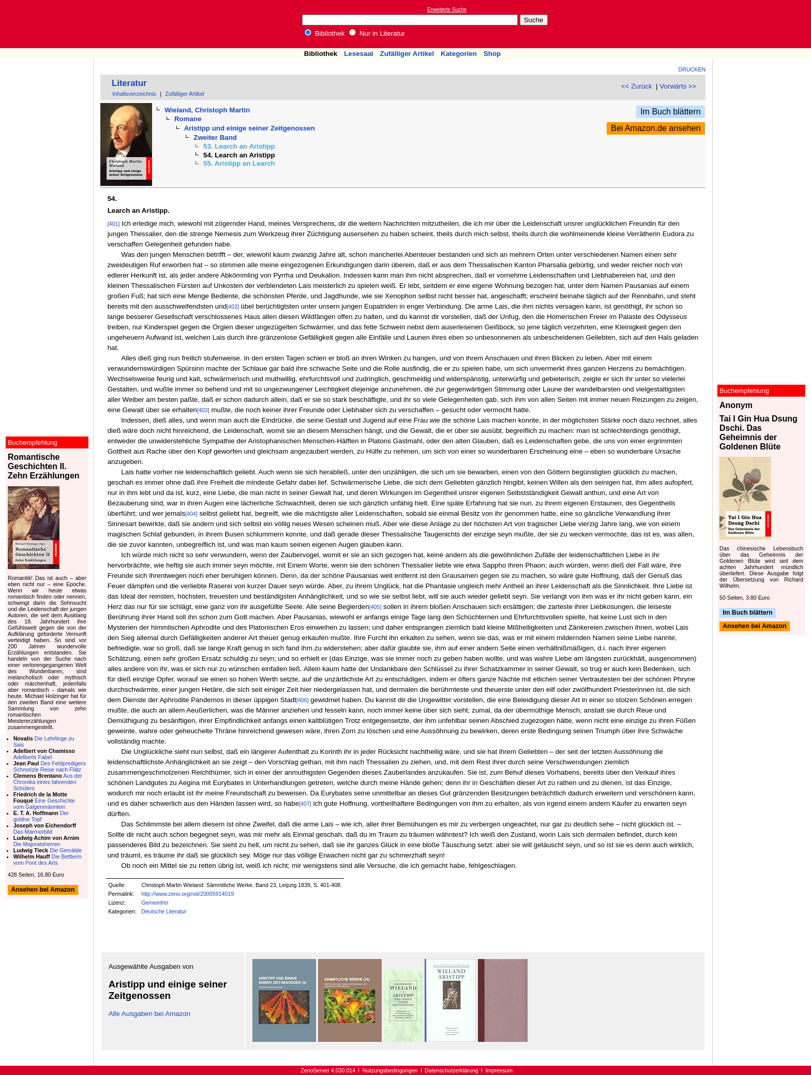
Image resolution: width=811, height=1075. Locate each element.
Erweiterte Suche (447, 9)
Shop (492, 53)
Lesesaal (358, 53)
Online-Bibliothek (49, 24)
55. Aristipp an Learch (239, 163)
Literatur (129, 83)
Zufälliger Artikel (407, 53)
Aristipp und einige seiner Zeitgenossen (249, 128)
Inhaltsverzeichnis (134, 94)
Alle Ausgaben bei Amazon (150, 1014)
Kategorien (459, 53)
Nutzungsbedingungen (390, 1070)
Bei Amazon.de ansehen (655, 128)
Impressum (499, 1070)
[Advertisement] (763, 24)
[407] (305, 804)
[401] (114, 224)
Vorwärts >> (677, 86)
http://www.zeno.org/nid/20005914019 (187, 894)
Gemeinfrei (154, 902)
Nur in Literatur (377, 33)
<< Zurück (636, 86)
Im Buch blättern (670, 111)
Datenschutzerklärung (451, 1070)
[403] (203, 410)
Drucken (692, 69)
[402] (233, 306)
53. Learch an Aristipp (239, 146)
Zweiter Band (215, 137)
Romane (188, 119)
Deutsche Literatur (163, 911)
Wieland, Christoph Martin (207, 110)
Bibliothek (325, 33)
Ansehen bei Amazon (754, 626)
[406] (302, 700)
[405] (375, 607)
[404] (191, 514)
